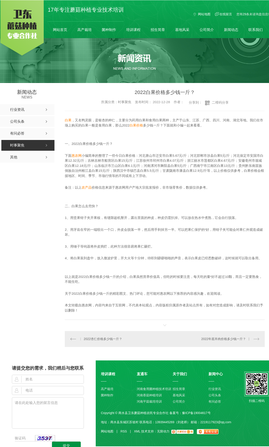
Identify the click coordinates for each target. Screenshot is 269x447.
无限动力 (163, 431)
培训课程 (133, 30)
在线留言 (225, 14)
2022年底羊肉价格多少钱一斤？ (223, 339)
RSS (125, 431)
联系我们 (255, 30)
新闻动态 (231, 30)
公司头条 (214, 395)
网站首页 (60, 30)
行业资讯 (214, 389)
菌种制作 (109, 30)
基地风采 (182, 30)
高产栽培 (84, 30)
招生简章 (158, 30)
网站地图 (204, 14)
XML (137, 431)
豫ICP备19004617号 (196, 413)
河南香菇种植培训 (149, 395)
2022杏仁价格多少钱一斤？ (103, 339)
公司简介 (207, 30)
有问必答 (214, 401)
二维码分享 (220, 102)
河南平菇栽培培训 (149, 401)
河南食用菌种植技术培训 (154, 389)
